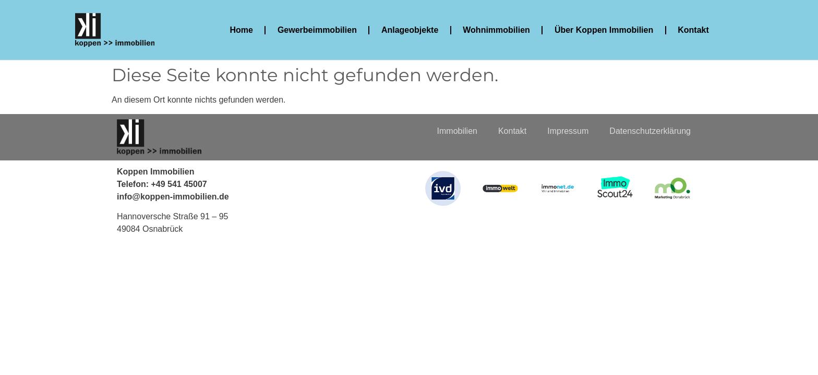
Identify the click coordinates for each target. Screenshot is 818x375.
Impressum (567, 131)
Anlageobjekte (409, 30)
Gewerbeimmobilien (317, 30)
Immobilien (457, 131)
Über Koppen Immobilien (604, 30)
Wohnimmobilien (496, 30)
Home (241, 30)
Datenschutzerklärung (650, 131)
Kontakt (693, 30)
